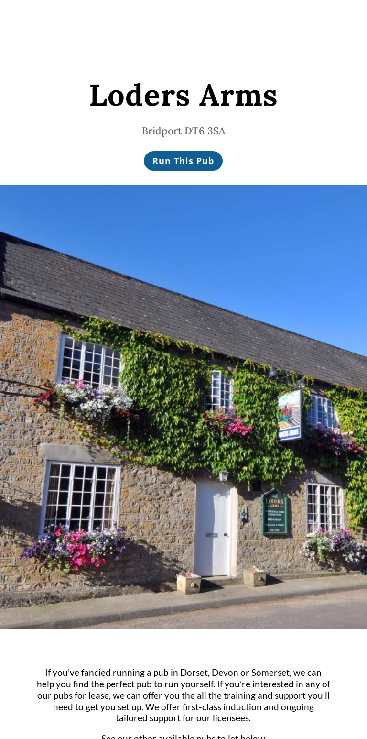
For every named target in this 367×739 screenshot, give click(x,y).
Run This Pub (183, 160)
